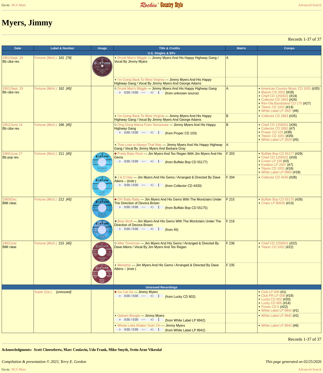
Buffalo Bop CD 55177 (277, 153)
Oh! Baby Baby (128, 199)
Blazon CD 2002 (273, 92)
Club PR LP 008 (273, 295)
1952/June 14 (12, 125)
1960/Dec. (10, 199)
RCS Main (19, 5)
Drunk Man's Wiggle (132, 58)
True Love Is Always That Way (139, 145)
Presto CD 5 (270, 306)
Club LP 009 (270, 292)
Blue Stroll (124, 221)
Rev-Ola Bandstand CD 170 (281, 103)
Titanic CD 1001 (273, 107)
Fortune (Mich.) (45, 58)
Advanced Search (309, 5)
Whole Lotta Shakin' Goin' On (138, 325)
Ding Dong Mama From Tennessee (143, 125)
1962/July (9, 243)
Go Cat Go (125, 292)
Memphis (124, 265)
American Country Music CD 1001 (286, 88)
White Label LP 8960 (276, 172)
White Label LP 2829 (276, 139)
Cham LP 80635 (273, 203)
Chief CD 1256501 (274, 96)
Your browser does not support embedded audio (139, 92)
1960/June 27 (12, 153)
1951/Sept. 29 (12, 58)
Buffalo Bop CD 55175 (277, 199)
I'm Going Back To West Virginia (140, 79)
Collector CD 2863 (274, 99)
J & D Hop (124, 177)
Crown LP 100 (271, 161)
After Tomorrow (128, 243)
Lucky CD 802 (271, 299)
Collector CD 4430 (274, 177)
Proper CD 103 (272, 132)
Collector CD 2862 (274, 128)
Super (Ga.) (43, 292)
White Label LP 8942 (276, 310)
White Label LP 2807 (276, 111)
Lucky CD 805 (271, 303)
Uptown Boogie (128, 315)
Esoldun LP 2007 (273, 165)
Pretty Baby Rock (130, 153)
